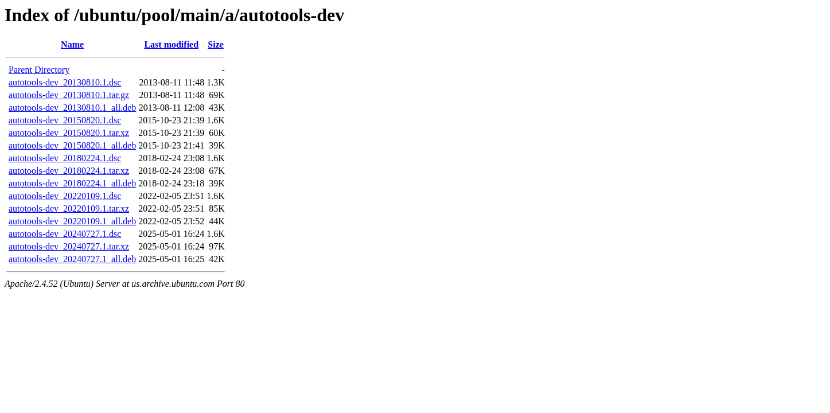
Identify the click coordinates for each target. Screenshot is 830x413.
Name (72, 44)
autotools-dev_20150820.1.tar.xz (69, 133)
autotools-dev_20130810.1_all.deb (72, 107)
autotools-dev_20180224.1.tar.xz (69, 171)
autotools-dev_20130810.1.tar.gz (69, 95)
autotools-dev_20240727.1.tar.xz (69, 246)
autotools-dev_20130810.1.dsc (65, 82)
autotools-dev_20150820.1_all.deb (72, 145)
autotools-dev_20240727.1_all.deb (72, 259)
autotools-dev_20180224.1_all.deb (72, 183)
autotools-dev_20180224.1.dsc (65, 158)
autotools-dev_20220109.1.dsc (65, 196)
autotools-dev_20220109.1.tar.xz (69, 208)
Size (216, 44)
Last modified (171, 44)
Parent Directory (39, 70)
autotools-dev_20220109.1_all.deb (72, 221)
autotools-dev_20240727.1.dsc (65, 234)
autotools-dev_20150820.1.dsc (65, 120)
